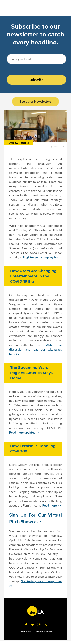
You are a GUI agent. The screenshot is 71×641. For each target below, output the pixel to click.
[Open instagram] (39, 625)
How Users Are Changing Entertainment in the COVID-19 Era (33, 276)
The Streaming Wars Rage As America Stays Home (31, 372)
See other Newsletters (35, 101)
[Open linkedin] (45, 625)
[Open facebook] (26, 625)
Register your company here (41, 257)
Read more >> (51, 505)
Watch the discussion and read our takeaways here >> (35, 349)
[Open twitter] (32, 625)
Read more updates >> (24, 432)
